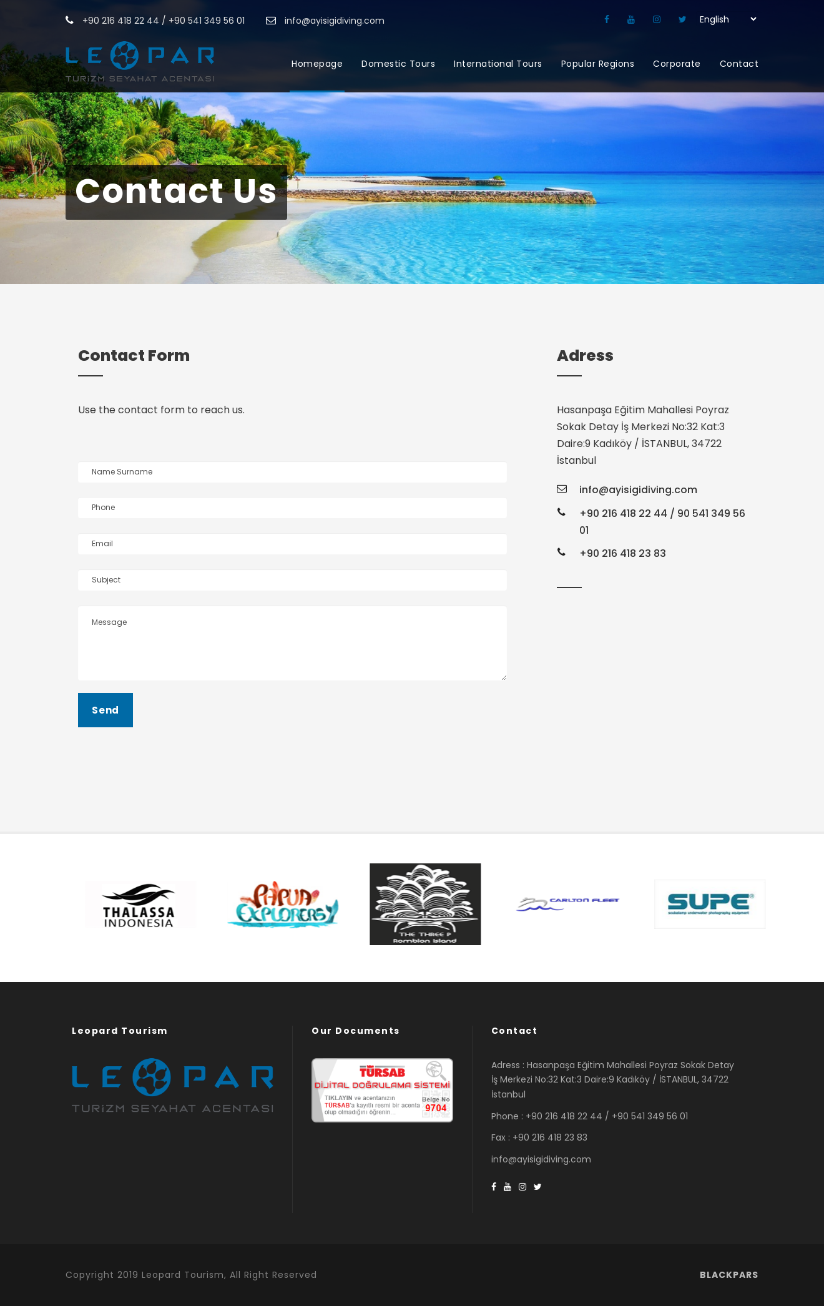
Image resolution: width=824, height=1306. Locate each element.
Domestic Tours (398, 63)
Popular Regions (598, 63)
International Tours (498, 63)
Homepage (317, 63)
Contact (739, 63)
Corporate (677, 63)
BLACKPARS (729, 1275)
